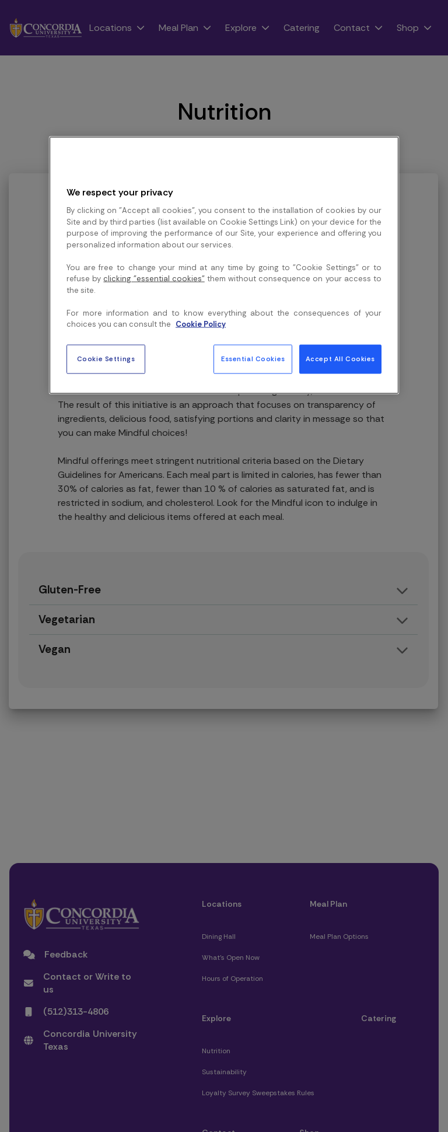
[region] (224, 265)
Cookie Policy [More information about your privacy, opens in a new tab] (201, 324)
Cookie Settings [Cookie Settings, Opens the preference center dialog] (106, 358)
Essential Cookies (253, 358)
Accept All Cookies (340, 358)
